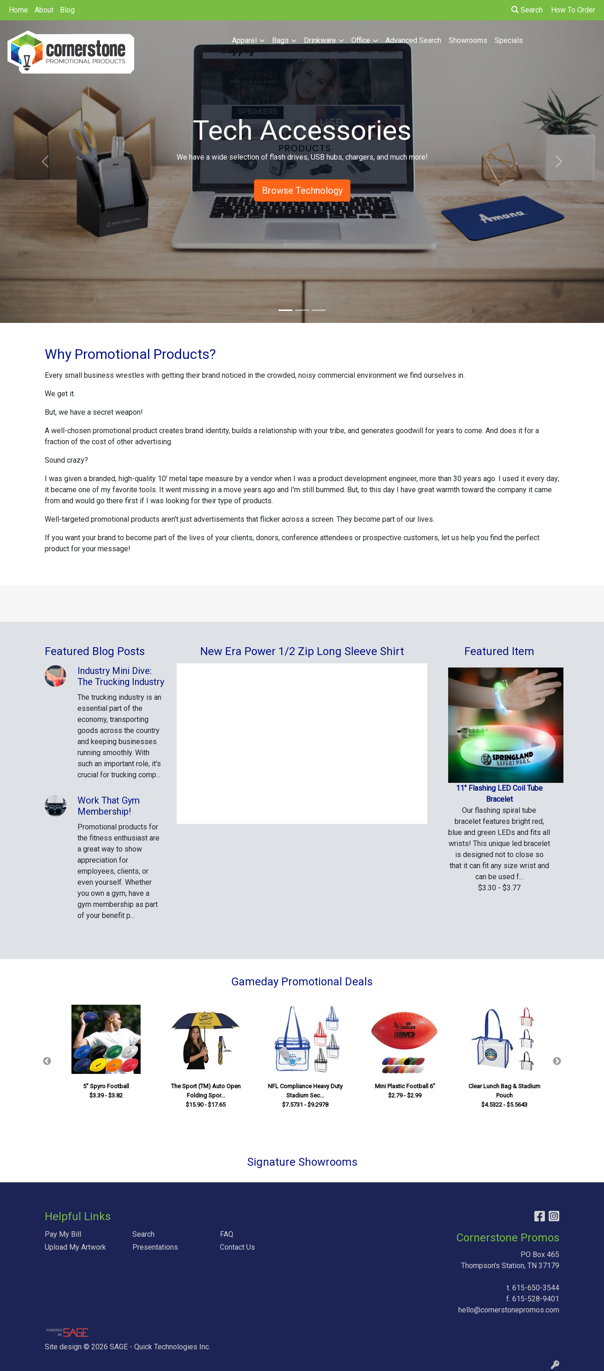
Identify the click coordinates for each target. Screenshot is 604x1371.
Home (18, 10)
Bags (280, 40)
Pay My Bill (63, 1234)
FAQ (226, 1234)
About (44, 10)
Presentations (155, 1247)
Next (557, 1061)
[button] (45, 161)
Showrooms (468, 40)
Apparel (244, 40)
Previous (47, 1061)
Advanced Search (413, 40)
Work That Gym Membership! (108, 806)
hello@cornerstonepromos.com (508, 1309)
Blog (67, 10)
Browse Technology (302, 190)
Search (527, 10)
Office (360, 40)
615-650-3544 (535, 1287)
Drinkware (320, 40)
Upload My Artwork (75, 1247)
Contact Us (237, 1247)
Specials (509, 40)
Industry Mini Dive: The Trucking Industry (120, 676)
